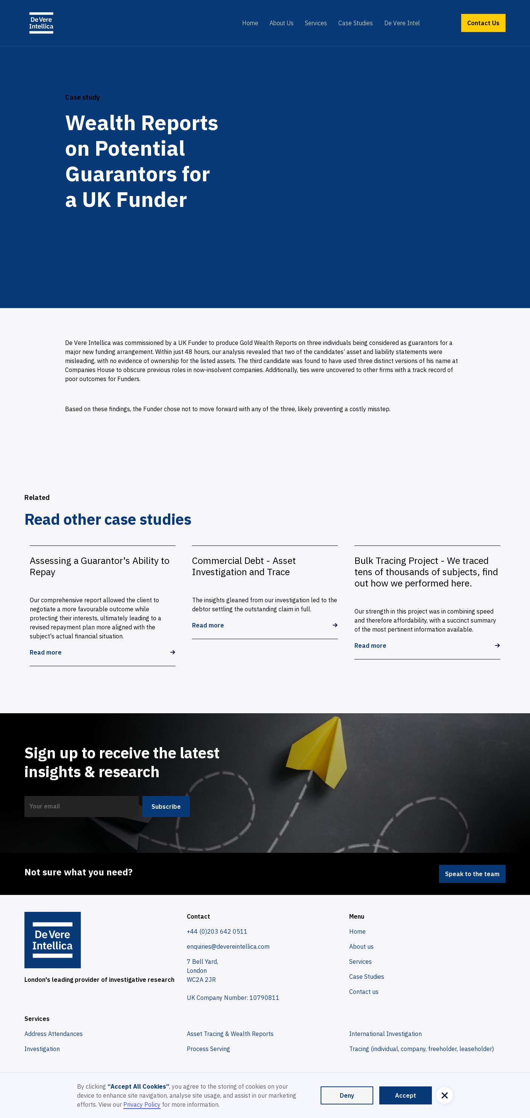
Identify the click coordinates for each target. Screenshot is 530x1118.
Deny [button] (347, 1095)
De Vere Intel (402, 23)
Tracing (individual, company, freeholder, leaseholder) (421, 1049)
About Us (282, 23)
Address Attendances (53, 1033)
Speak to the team (472, 874)
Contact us (364, 991)
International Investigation (385, 1033)
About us (361, 946)
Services (316, 23)
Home (250, 23)
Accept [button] (405, 1095)
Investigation (42, 1049)
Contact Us (483, 23)
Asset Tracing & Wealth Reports (230, 1033)
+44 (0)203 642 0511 (217, 931)
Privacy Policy (142, 1104)
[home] (41, 23)
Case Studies (355, 23)
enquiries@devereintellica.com (228, 946)
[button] (444, 1095)
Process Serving (208, 1049)
